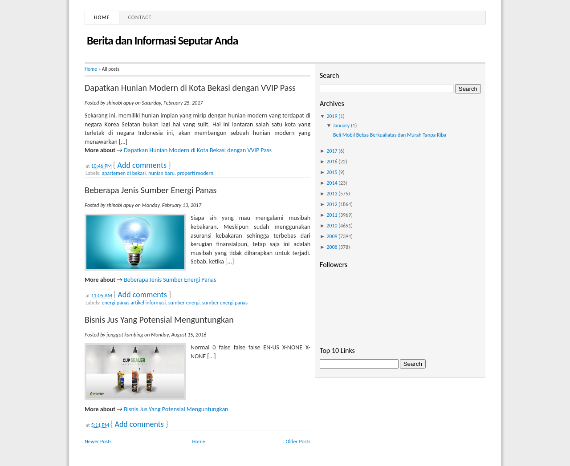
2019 (331, 116)
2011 (331, 215)
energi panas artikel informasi (134, 303)
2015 (331, 172)
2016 (331, 161)
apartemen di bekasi (124, 173)
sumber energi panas (225, 303)
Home (102, 17)
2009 (331, 236)
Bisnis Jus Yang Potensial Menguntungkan (159, 319)
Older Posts (298, 441)
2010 (331, 226)
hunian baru (161, 173)
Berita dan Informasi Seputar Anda (162, 40)
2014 (331, 183)
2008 (331, 247)
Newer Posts (98, 441)
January (341, 125)
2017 (331, 151)
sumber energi (184, 303)
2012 (331, 204)
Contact (140, 17)
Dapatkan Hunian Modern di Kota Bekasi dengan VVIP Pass (190, 87)
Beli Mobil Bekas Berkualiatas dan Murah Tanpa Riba (389, 135)
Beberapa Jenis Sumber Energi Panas (150, 190)
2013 (331, 193)
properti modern (195, 173)
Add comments (142, 165)
